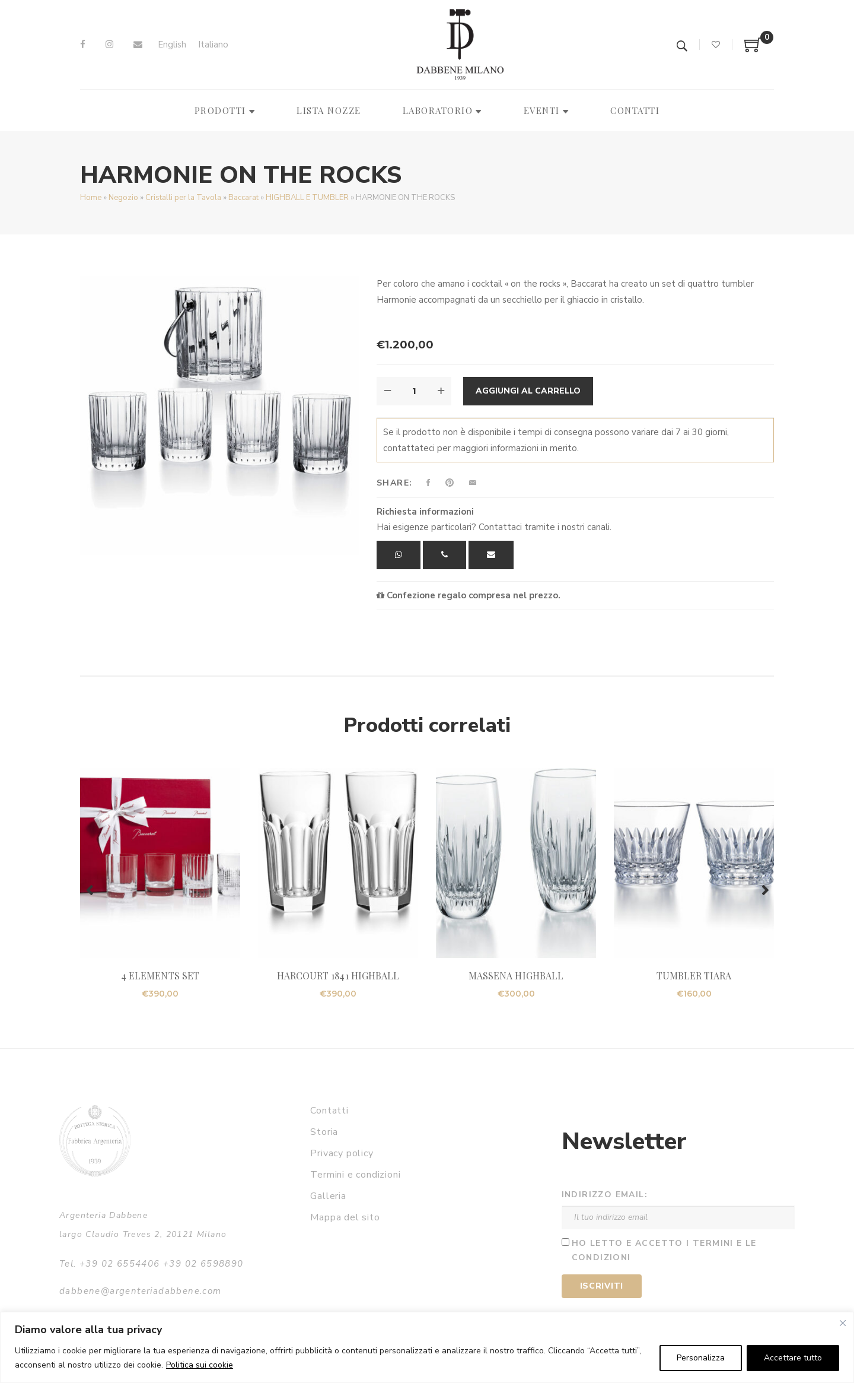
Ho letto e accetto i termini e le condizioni (664, 1251)
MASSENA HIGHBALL (516, 975)
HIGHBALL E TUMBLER (307, 197)
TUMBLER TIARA (694, 975)
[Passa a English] (172, 45)
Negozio (123, 197)
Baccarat (243, 197)
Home (90, 197)
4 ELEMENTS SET (160, 975)
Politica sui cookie (199, 1365)
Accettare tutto (793, 1357)
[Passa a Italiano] (213, 45)
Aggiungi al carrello (528, 390)
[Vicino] (843, 1323)
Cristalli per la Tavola (183, 197)
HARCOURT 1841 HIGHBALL (338, 975)
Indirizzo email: (605, 1194)
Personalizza (701, 1357)
